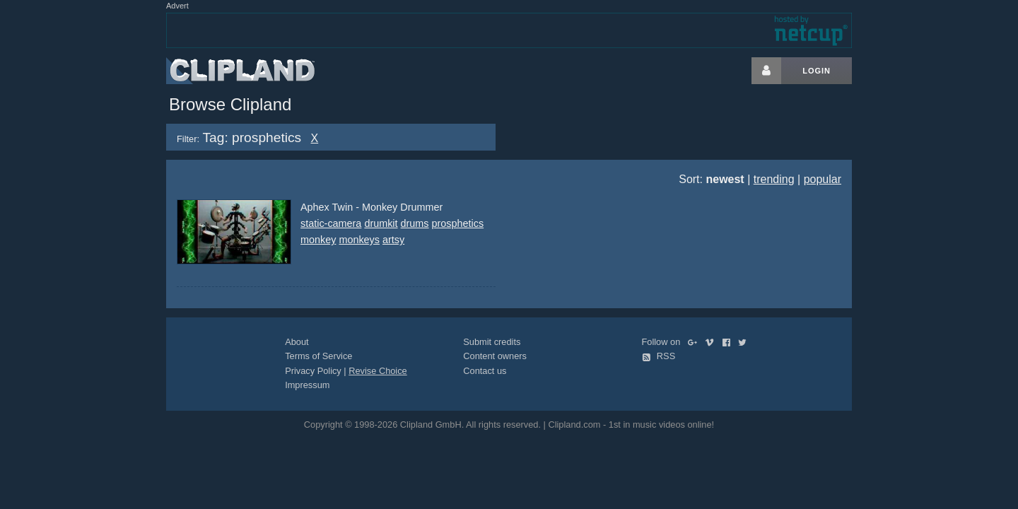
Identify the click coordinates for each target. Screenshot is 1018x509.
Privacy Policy (313, 370)
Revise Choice (378, 370)
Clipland (240, 70)
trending (774, 179)
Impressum (307, 385)
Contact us (484, 370)
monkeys (359, 239)
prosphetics (458, 223)
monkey (318, 239)
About (296, 342)
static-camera (330, 223)
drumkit (380, 223)
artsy (393, 239)
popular (822, 179)
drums (415, 223)
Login (816, 70)
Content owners (495, 356)
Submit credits (491, 342)
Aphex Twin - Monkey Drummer (371, 207)
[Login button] (766, 70)
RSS (659, 356)
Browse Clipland (230, 104)
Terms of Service (318, 356)
